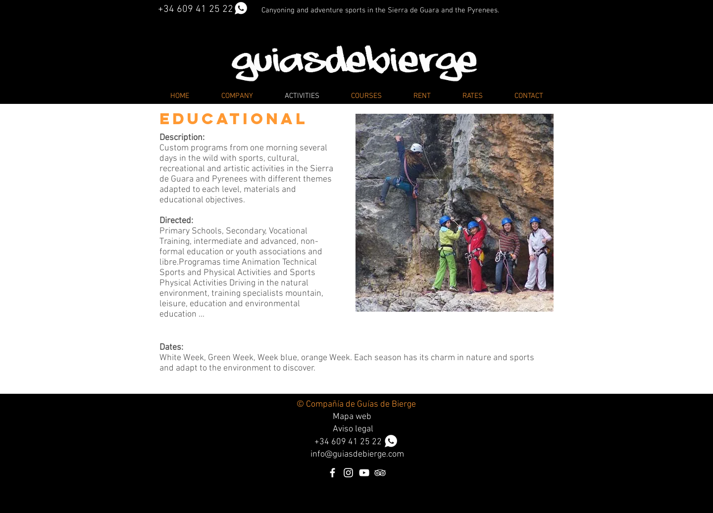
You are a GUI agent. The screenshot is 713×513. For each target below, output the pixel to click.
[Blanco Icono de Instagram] (348, 472)
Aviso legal (353, 429)
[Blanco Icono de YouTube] (364, 472)
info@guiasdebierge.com (357, 454)
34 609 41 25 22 (358, 442)
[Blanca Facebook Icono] (332, 472)
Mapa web (352, 417)
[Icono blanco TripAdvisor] (380, 472)
